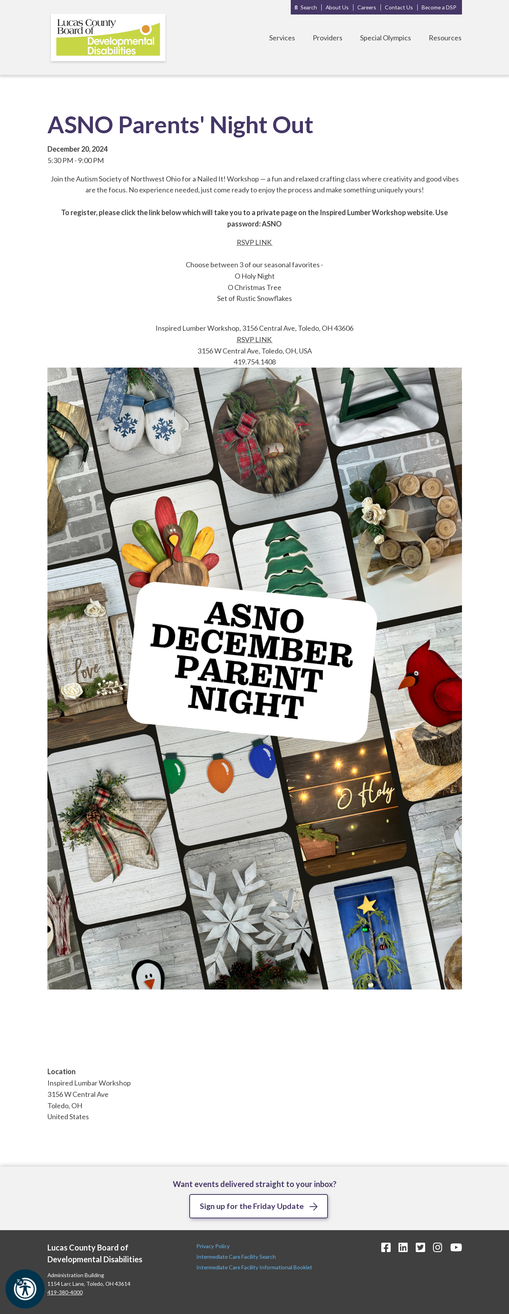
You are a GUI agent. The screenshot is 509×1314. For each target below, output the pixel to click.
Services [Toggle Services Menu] (282, 37)
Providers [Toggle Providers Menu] (327, 37)
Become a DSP (439, 7)
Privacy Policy (213, 1246)
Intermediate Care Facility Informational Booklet (254, 1267)
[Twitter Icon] (420, 1247)
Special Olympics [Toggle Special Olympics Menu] (385, 37)
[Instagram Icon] (437, 1247)
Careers (366, 7)
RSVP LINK (255, 242)
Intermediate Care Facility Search (236, 1256)
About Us (337, 7)
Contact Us (399, 7)
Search (309, 7)
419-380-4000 (65, 1292)
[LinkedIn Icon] (403, 1247)
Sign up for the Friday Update (251, 1206)
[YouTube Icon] (456, 1247)
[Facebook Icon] (386, 1247)
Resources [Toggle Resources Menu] (445, 37)
